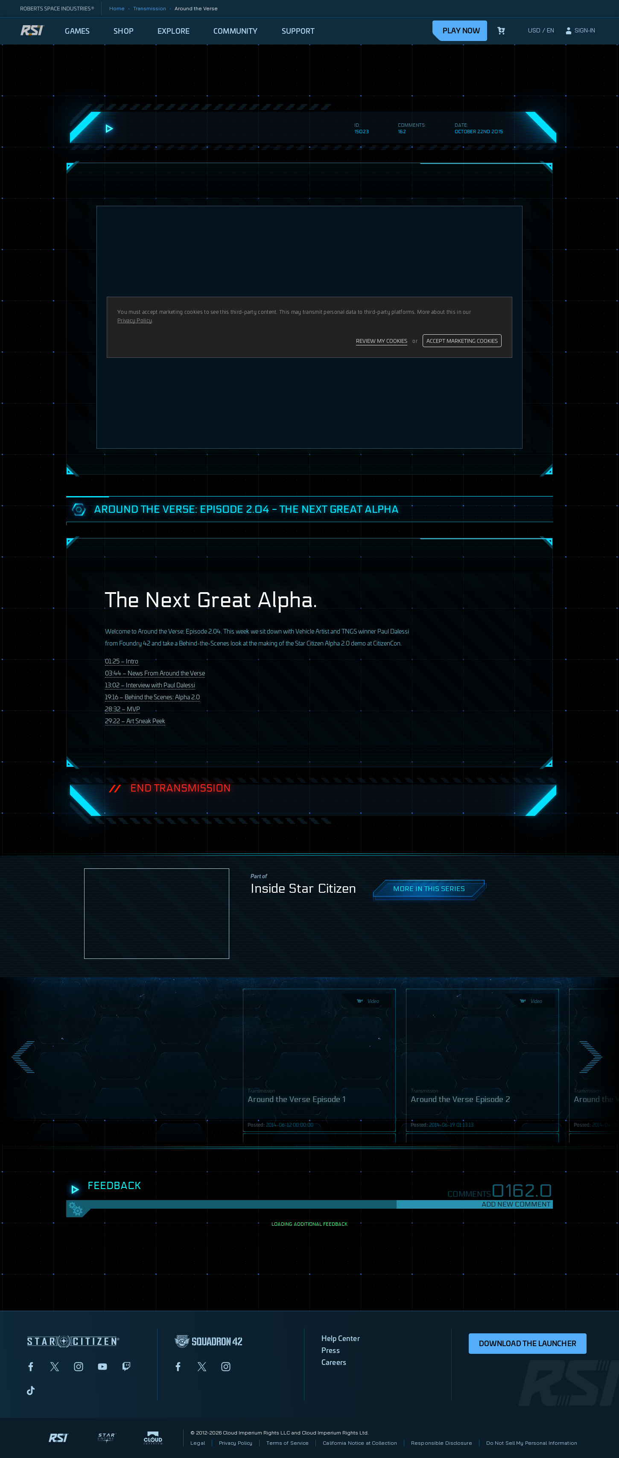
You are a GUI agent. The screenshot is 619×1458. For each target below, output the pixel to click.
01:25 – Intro (121, 660)
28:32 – (122, 708)
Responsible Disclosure (441, 1443)
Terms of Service (287, 1443)
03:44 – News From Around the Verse (155, 672)
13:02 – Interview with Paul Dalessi (150, 684)
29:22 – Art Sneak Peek (135, 720)
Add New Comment (516, 1204)
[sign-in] (580, 30)
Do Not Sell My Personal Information (531, 1443)
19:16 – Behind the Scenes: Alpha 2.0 (152, 696)
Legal (197, 1443)
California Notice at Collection (360, 1443)
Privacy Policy (236, 1443)
